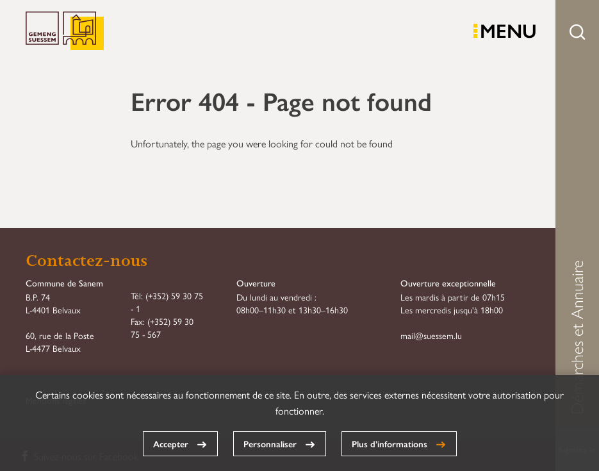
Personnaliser (270, 443)
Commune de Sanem (65, 31)
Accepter (170, 443)
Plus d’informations (389, 443)
